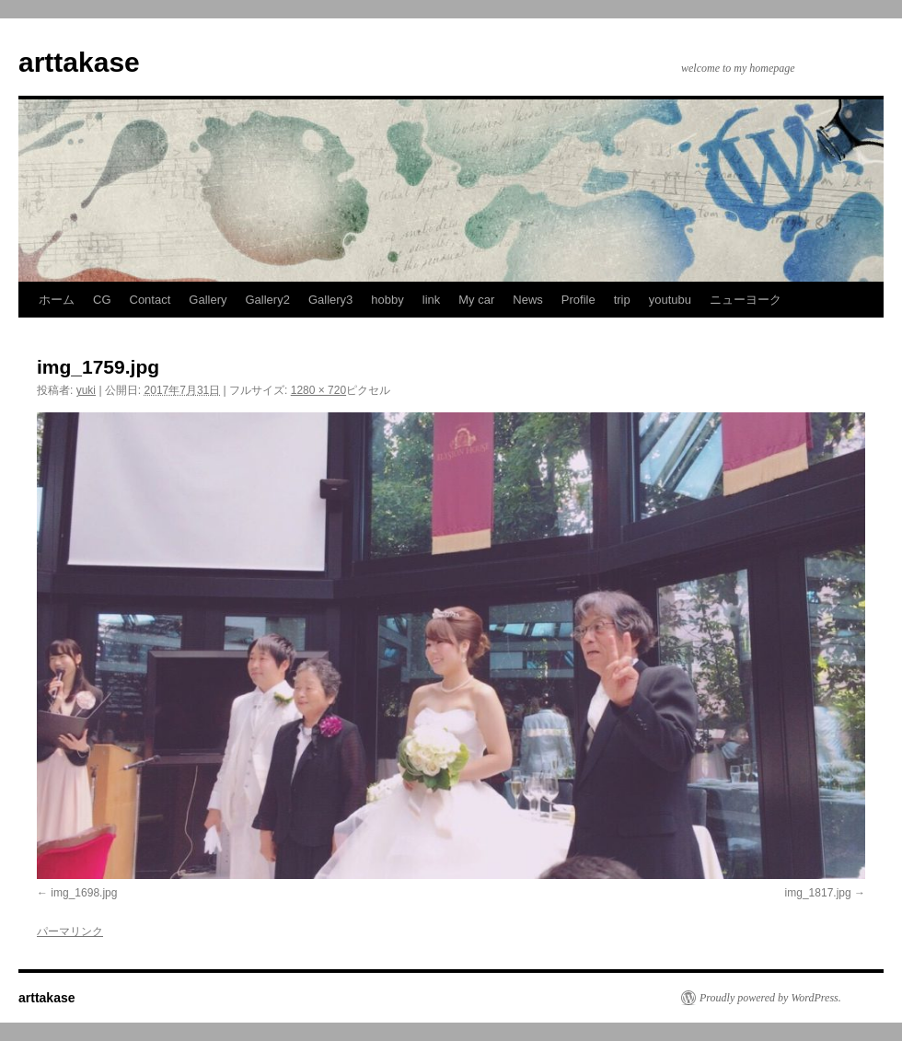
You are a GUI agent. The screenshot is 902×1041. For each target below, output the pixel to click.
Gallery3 (330, 300)
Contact (150, 300)
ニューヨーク (745, 300)
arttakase (79, 62)
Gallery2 (268, 300)
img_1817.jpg (818, 892)
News (528, 300)
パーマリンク (70, 931)
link (431, 300)
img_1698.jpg (84, 892)
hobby (387, 300)
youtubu (670, 300)
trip (622, 300)
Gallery (207, 300)
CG (102, 300)
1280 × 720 (318, 390)
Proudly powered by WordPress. (770, 997)
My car (476, 300)
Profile (578, 300)
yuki (86, 390)
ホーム (57, 300)
